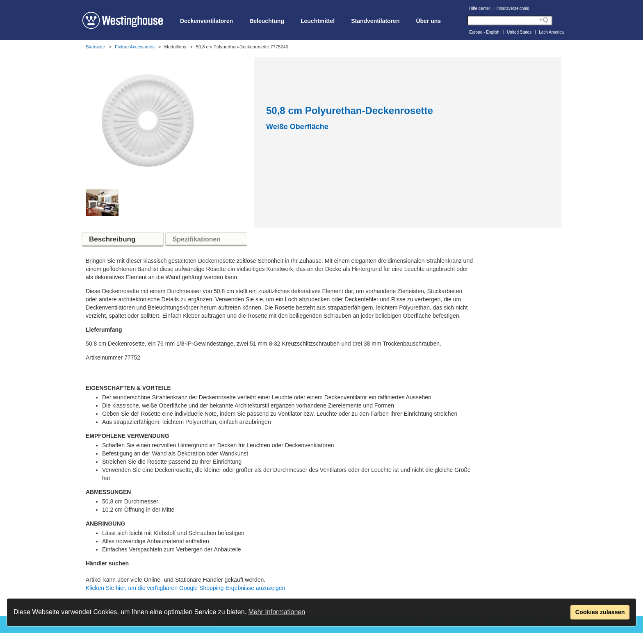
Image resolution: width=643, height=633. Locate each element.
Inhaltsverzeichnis (513, 8)
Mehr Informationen (276, 611)
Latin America (551, 32)
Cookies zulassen (600, 612)
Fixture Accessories (135, 46)
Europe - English (484, 32)
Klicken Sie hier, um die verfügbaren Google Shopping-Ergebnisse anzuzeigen (185, 588)
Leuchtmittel (318, 21)
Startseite (95, 46)
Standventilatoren (375, 21)
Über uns (428, 21)
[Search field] (509, 20)
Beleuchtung (266, 21)
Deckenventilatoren (206, 21)
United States (519, 32)
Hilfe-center (479, 8)
